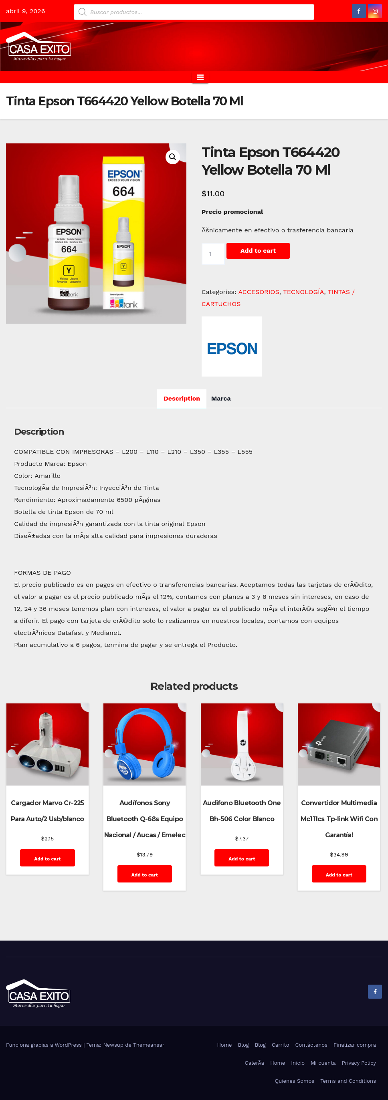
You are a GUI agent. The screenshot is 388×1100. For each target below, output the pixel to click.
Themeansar (148, 1045)
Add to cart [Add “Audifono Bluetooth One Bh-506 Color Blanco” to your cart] (241, 859)
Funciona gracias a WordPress (44, 1045)
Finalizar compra (354, 1045)
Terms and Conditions (348, 1081)
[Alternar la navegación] (200, 77)
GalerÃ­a (254, 1063)
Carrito (280, 1045)
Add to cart (258, 250)
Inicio (298, 1063)
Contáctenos (311, 1045)
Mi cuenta (323, 1063)
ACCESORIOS (258, 292)
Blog (243, 1045)
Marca (221, 398)
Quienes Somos (294, 1081)
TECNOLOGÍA (303, 292)
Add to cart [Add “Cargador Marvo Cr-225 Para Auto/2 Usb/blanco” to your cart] (47, 859)
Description (182, 398)
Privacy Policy (359, 1063)
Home (224, 1045)
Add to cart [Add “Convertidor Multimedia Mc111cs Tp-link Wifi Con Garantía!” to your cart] (339, 875)
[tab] (181, 398)
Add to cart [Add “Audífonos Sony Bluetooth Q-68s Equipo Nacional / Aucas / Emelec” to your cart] (144, 875)
